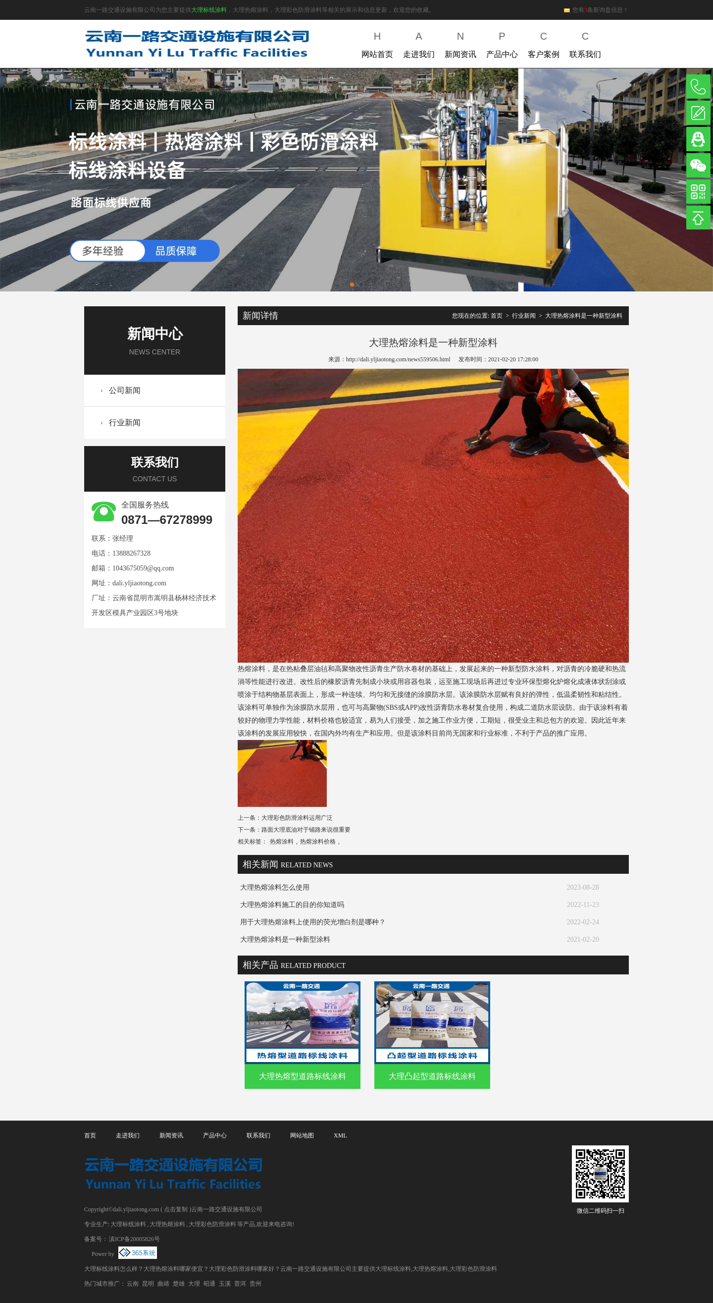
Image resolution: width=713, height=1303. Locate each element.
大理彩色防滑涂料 (212, 1224)
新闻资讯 (460, 42)
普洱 (240, 1283)
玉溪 (225, 1283)
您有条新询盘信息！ (596, 9)
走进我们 (419, 42)
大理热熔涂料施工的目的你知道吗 (292, 904)
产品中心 (502, 42)
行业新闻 (125, 422)
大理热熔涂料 (167, 1224)
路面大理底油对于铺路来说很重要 (306, 829)
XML (340, 1135)
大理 (194, 1283)
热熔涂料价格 (318, 841)
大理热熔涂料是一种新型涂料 (583, 315)
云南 (133, 1283)
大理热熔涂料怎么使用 (274, 887)
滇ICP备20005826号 (134, 1239)
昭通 (209, 1283)
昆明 (148, 1283)
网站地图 (302, 1135)
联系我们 (585, 42)
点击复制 (176, 1209)
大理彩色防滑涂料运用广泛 (297, 817)
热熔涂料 (282, 841)
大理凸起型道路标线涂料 (432, 1076)
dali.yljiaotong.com (139, 583)
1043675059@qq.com (143, 568)
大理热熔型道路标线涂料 (302, 1076)
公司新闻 (125, 390)
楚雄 (179, 1283)
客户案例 (544, 42)
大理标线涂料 (209, 9)
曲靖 (163, 1283)
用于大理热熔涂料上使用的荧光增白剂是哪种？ (313, 922)
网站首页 (377, 42)
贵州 (255, 1283)
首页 (497, 315)
